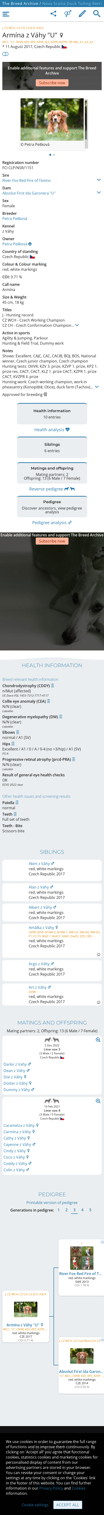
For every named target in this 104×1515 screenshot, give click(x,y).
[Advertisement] (52, 69)
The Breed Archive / (21, 3)
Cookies (79, 1488)
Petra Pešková (14, 204)
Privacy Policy (51, 1488)
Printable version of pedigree (52, 1167)
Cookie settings (35, 1504)
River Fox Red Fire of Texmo (26, 166)
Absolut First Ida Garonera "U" (28, 179)
